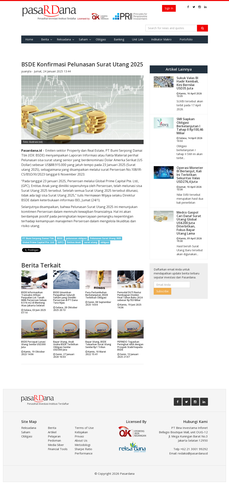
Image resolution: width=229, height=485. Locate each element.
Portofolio (186, 39)
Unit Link (137, 39)
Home (29, 39)
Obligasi (101, 39)
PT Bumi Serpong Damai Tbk (38, 238)
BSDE (60, 238)
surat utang (90, 242)
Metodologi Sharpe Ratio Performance (84, 449)
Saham (83, 39)
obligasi (104, 242)
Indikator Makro (161, 39)
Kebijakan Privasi (81, 434)
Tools (47, 47)
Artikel (52, 432)
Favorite (30, 47)
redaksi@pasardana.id (193, 453)
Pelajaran (54, 436)
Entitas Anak (74, 242)
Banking (119, 39)
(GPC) (61, 242)
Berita (45, 39)
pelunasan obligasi (76, 238)
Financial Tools (58, 449)
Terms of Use (84, 428)
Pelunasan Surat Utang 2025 (105, 238)
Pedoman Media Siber (56, 442)
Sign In (169, 8)
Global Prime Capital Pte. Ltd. (38, 242)
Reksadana (64, 39)
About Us (81, 440)
